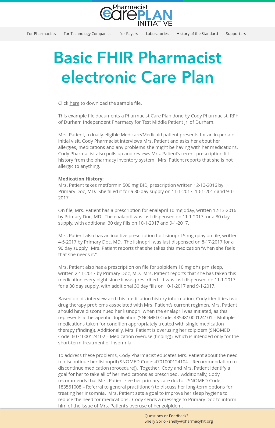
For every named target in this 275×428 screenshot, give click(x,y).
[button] (41, 33)
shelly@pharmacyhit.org (191, 421)
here (74, 103)
